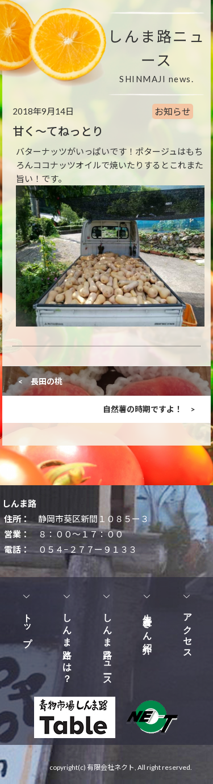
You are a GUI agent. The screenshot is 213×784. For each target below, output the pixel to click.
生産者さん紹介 (147, 623)
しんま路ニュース (107, 645)
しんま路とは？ (67, 643)
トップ (27, 625)
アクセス (188, 631)
